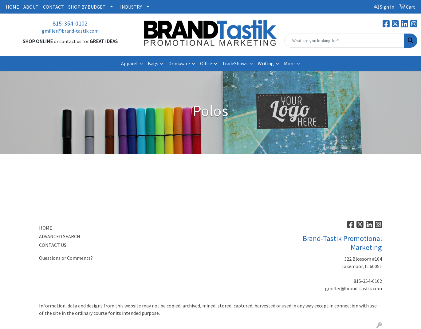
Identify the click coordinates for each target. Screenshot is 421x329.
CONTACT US (52, 245)
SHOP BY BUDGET (87, 7)
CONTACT (53, 7)
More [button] (289, 63)
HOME (12, 7)
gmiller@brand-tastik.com (70, 31)
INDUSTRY (131, 7)
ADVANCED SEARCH (59, 236)
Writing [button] (266, 63)
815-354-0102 (70, 23)
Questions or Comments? (66, 258)
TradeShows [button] (235, 63)
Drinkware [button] (179, 63)
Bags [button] (153, 63)
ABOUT (31, 7)
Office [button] (206, 63)
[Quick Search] (344, 41)
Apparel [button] (129, 63)
